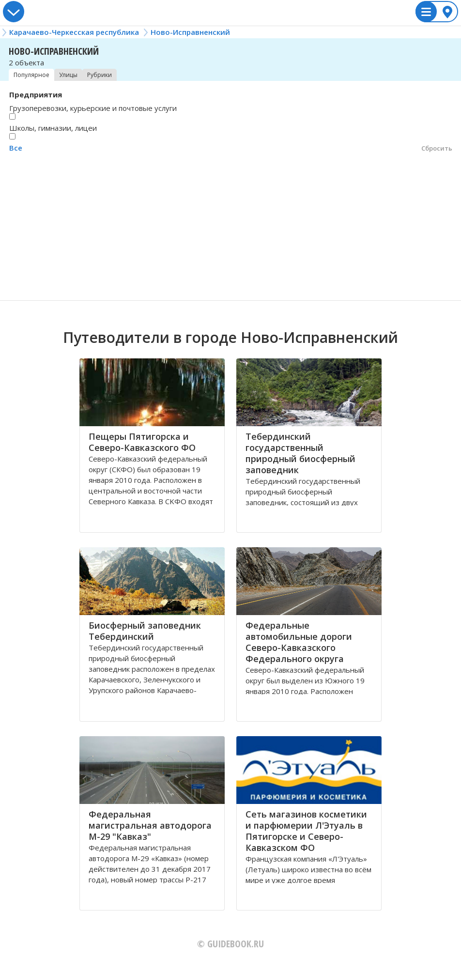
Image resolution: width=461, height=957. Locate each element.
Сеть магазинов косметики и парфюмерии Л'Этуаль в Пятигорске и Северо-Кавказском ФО (306, 830)
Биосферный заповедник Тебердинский (145, 630)
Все (15, 148)
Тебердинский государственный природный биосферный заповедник (300, 453)
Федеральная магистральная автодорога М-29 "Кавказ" (150, 825)
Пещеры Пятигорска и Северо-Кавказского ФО (142, 442)
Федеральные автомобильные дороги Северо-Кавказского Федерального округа (299, 641)
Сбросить (436, 148)
